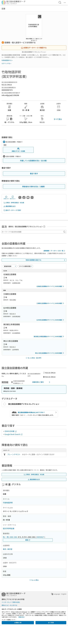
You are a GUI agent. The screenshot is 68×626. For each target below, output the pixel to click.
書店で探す (34, 173)
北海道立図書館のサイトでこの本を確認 (51, 286)
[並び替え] (10, 266)
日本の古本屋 (11, 431)
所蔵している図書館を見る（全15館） (34, 160)
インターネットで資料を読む (11, 602)
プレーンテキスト (13, 454)
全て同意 (51, 623)
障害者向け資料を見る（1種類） (34, 186)
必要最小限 (17, 623)
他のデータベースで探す (12, 210)
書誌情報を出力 (9, 206)
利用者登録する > (7, 60)
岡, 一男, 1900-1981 (10, 537)
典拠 (27, 540)
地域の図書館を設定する (46, 260)
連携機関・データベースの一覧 (55, 251)
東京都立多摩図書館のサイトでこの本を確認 (49, 336)
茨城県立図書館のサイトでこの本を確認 (51, 303)
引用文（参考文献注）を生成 (13, 203)
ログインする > (6, 63)
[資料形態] (25, 266)
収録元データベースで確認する (34, 47)
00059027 (40, 537)
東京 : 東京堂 (7, 549)
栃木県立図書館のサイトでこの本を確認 (51, 320)
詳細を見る (21, 617)
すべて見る (58, 119)
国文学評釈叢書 (8, 528)
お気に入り (6, 197)
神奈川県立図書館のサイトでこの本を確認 (50, 353)
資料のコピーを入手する (9, 605)
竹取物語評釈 (8, 502)
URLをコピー (13, 197)
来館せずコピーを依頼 (18, 150)
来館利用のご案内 (41, 382)
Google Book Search (14, 434)
